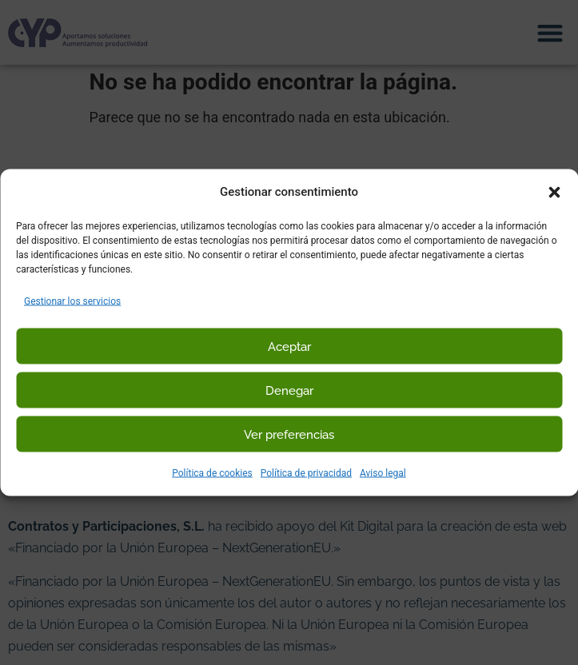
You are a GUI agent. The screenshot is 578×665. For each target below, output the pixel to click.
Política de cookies (212, 473)
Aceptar (289, 346)
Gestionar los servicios (72, 301)
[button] (554, 192)
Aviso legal (383, 473)
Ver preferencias (289, 434)
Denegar (289, 390)
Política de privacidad (306, 473)
